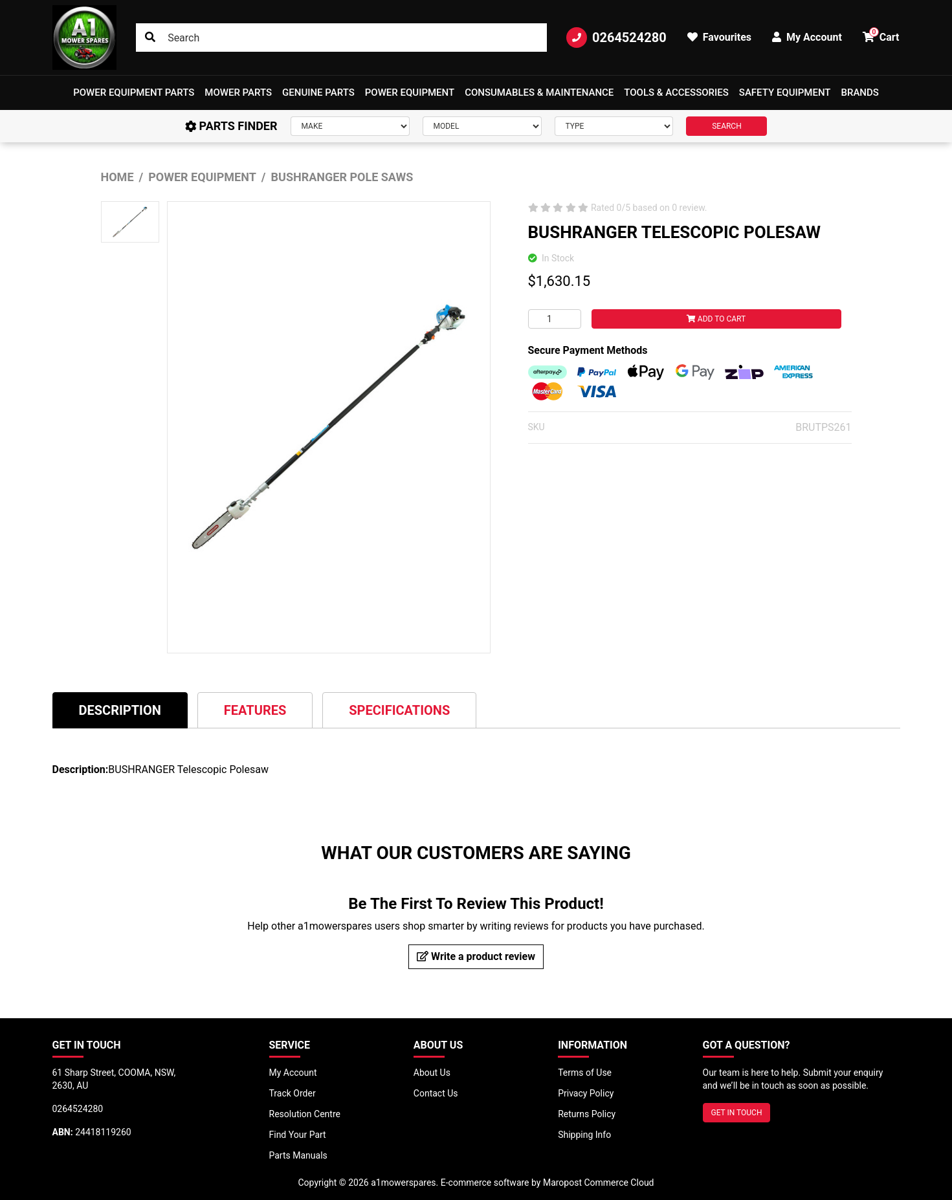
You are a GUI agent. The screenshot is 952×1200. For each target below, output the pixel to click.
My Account (293, 1072)
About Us (432, 1072)
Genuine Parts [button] (318, 92)
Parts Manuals (298, 1155)
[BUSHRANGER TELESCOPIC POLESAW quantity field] (554, 319)
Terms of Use (585, 1072)
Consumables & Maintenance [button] (539, 92)
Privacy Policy (586, 1093)
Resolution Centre (304, 1114)
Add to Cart (716, 318)
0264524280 (616, 37)
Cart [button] (881, 35)
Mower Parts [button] (238, 92)
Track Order (292, 1093)
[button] (133, 93)
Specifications (399, 710)
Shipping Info (584, 1134)
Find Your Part (297, 1134)
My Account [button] (807, 37)
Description (120, 710)
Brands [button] (860, 92)
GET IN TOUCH (736, 1112)
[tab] (120, 710)
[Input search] (341, 37)
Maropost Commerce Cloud (598, 1182)
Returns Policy (586, 1114)
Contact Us (436, 1093)
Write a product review (476, 956)
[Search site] (150, 37)
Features (255, 710)
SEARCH (727, 126)
